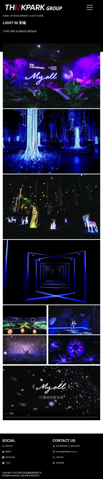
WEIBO (8, 452)
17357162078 (74, 446)
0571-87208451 (62, 446)
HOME (6, 16)
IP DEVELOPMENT (19, 16)
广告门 (8, 463)
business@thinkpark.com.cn (66, 452)
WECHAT (9, 446)
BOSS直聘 (60, 463)
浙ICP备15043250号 (30, 475)
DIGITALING (10, 457)
